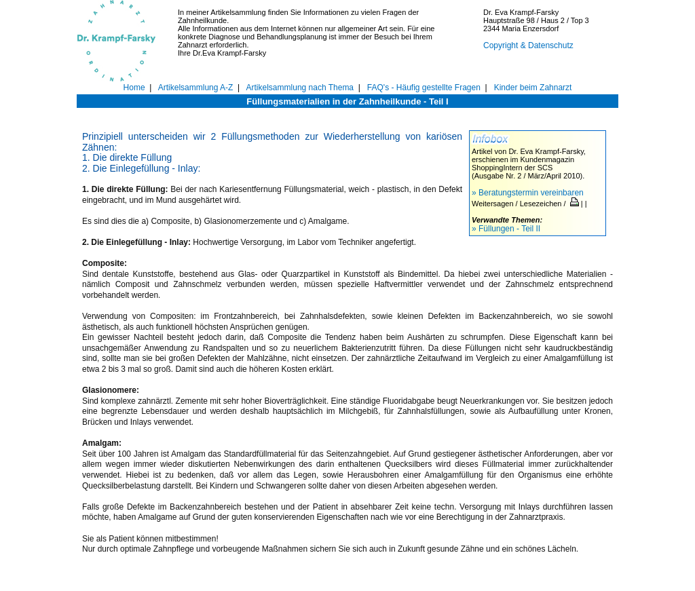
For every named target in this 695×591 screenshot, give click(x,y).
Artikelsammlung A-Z (195, 87)
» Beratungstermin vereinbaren (528, 192)
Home (134, 87)
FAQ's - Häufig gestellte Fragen (424, 87)
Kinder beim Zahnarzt (533, 87)
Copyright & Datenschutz (528, 45)
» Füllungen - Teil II (506, 228)
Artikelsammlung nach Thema (300, 87)
